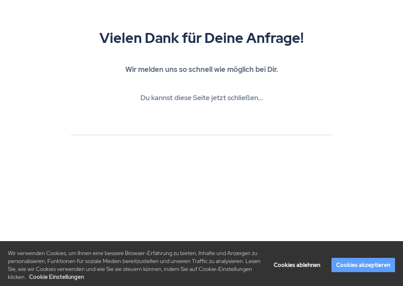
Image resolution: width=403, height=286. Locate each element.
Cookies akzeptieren (363, 266)
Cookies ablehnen (297, 266)
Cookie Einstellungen (56, 278)
